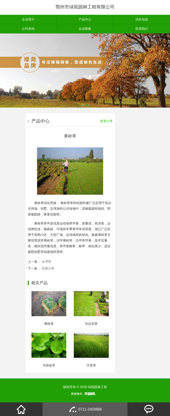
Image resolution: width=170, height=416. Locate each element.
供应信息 (141, 19)
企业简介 (28, 19)
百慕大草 (48, 268)
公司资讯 (28, 28)
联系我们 (141, 28)
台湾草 (46, 261)
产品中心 (85, 19)
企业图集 (85, 28)
